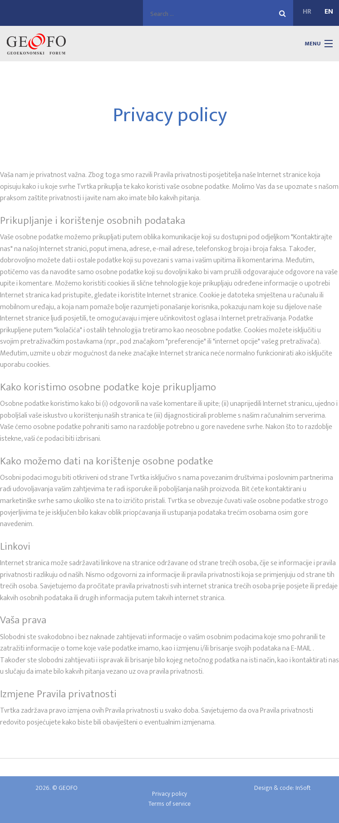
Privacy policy (169, 794)
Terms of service (169, 804)
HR (307, 12)
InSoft (303, 788)
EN (328, 12)
